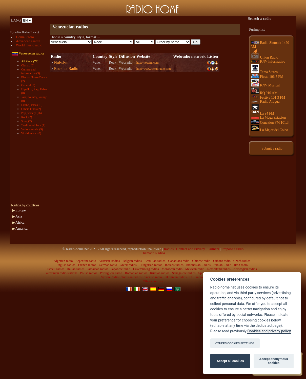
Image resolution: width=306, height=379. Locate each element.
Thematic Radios (153, 253)
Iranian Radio (222, 265)
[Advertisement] (109, 20)
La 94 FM (262, 113)
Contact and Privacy (190, 249)
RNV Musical (265, 85)
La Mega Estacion (268, 117)
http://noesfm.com (147, 62)
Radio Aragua (265, 101)
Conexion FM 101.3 (270, 122)
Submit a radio (271, 148)
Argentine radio (85, 261)
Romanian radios (136, 273)
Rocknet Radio (66, 68)
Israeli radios (56, 269)
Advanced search (28, 41)
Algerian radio (63, 261)
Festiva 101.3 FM (268, 97)
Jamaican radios (97, 269)
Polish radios (88, 273)
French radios (87, 265)
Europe (20, 210)
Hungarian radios (150, 265)
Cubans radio (222, 261)
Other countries (153, 281)
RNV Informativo (268, 61)
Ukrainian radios (176, 277)
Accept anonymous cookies (273, 361)
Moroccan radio (171, 269)
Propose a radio (232, 249)
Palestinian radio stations (61, 273)
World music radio (29, 45)
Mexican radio (194, 269)
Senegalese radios (184, 273)
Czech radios (242, 261)
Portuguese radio (111, 273)
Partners (213, 249)
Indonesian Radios (198, 265)
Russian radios (159, 273)
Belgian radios (132, 261)
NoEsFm (61, 62)
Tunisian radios (131, 277)
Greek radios (128, 265)
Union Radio (264, 57)
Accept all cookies (230, 361)
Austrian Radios (109, 261)
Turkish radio (153, 277)
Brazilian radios (155, 261)
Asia (18, 216)
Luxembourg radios (146, 269)
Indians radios (174, 265)
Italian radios (75, 269)
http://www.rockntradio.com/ (154, 68)
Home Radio (25, 37)
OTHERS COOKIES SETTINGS (235, 343)
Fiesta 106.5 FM (267, 77)
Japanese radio (120, 269)
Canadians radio (178, 261)
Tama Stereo (264, 72)
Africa (20, 222)
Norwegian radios (245, 269)
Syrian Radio (109, 277)
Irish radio (241, 265)
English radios (65, 265)
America (21, 228)
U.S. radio (196, 277)
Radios (169, 249)
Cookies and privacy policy (269, 331)
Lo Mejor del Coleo (269, 130)
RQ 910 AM (264, 93)
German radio (108, 265)
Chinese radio (201, 261)
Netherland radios (219, 269)
